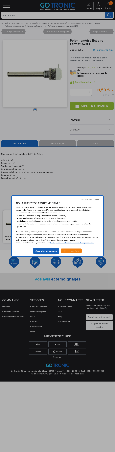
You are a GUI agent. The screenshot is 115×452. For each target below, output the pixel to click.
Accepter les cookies (46, 250)
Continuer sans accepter (89, 199)
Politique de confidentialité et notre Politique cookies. (72, 242)
